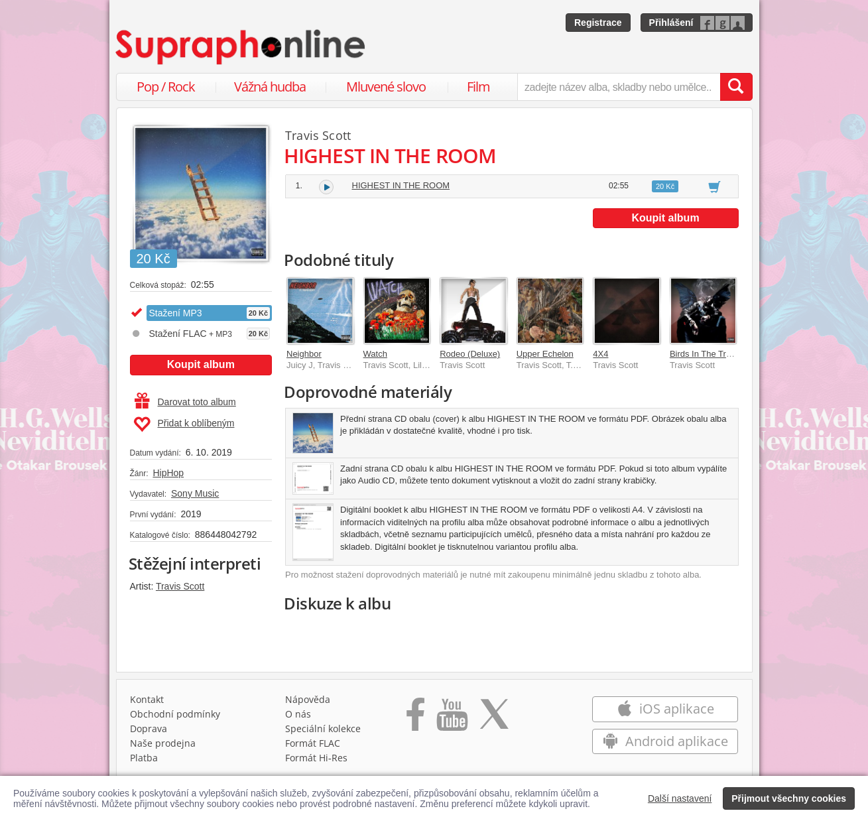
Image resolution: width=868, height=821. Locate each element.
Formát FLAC (312, 743)
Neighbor (304, 354)
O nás (298, 714)
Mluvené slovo (386, 86)
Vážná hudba (270, 86)
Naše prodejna (163, 743)
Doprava (148, 728)
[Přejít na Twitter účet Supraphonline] (494, 719)
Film (478, 86)
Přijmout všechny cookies (788, 798)
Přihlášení (671, 22)
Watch (375, 354)
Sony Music (195, 493)
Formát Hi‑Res (316, 757)
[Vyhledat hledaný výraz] (736, 87)
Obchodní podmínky (175, 714)
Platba (144, 757)
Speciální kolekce (323, 728)
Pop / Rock (166, 86)
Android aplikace (665, 741)
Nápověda (307, 699)
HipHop (168, 473)
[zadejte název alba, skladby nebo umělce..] (618, 87)
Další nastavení (680, 798)
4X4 (600, 354)
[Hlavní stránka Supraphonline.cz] (241, 47)
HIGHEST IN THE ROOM (401, 185)
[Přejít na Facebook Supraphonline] (415, 719)
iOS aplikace (665, 709)
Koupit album (201, 364)
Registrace (598, 22)
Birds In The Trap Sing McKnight (732, 354)
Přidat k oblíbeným (184, 424)
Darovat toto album (185, 402)
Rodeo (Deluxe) (470, 354)
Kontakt (147, 699)
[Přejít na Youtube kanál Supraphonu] (451, 719)
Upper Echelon (545, 354)
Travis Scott (180, 586)
